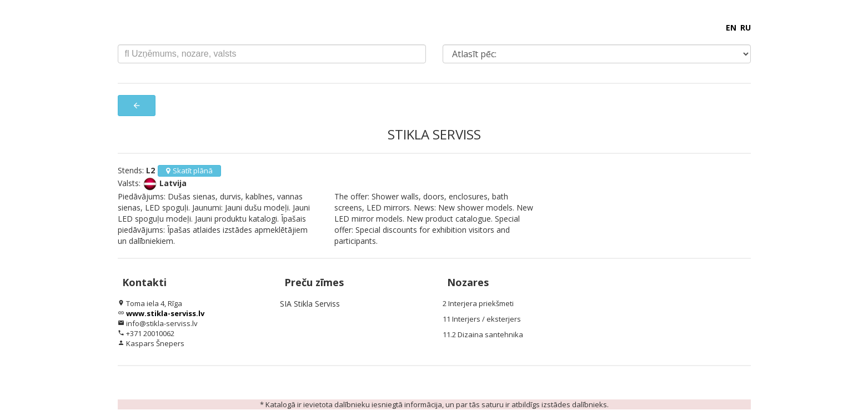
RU (745, 27)
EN (731, 27)
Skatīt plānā (189, 171)
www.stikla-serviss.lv (165, 313)
